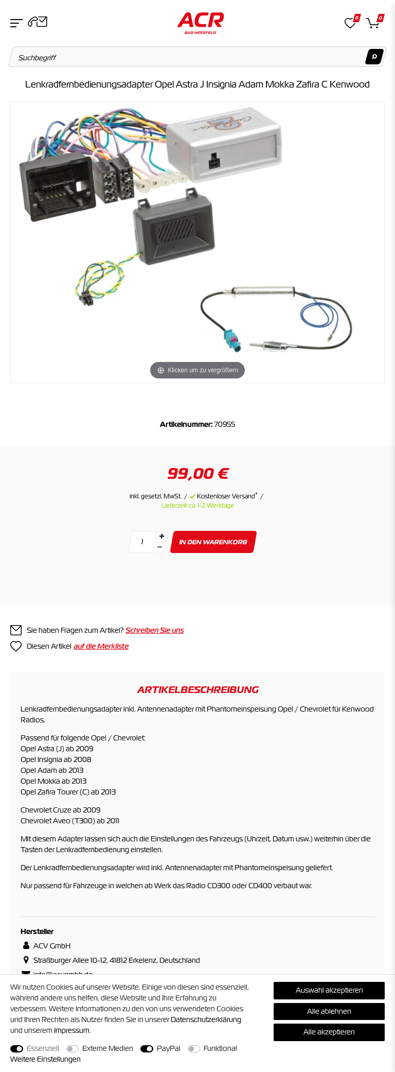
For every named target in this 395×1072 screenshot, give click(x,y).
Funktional (220, 1048)
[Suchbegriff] (198, 56)
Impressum (71, 1030)
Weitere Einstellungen (45, 1059)
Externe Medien (107, 1048)
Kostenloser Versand (227, 496)
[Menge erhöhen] (161, 536)
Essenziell (43, 1048)
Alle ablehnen (329, 1011)
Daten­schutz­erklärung (206, 1019)
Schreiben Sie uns (154, 630)
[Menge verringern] (159, 547)
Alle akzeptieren (329, 1031)
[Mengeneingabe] (142, 542)
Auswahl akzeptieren (329, 990)
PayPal (169, 1048)
